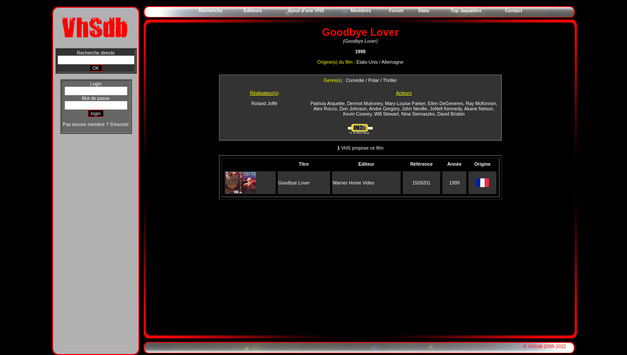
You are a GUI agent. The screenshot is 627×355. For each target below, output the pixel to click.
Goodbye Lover (294, 182)
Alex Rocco (325, 108)
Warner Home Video (353, 182)
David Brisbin (451, 113)
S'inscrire (119, 124)
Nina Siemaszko (418, 113)
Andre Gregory (384, 108)
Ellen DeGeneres (445, 103)
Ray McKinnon (481, 103)
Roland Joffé (264, 103)
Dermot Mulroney (364, 103)
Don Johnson (353, 108)
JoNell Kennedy (446, 108)
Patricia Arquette (327, 103)
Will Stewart (386, 113)
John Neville (414, 108)
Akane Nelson (478, 108)
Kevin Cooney (357, 113)
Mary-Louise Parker (405, 103)
